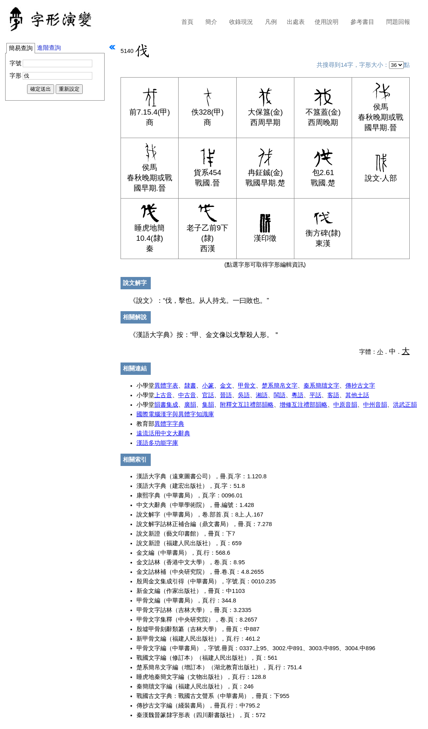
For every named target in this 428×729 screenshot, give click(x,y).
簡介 (211, 22)
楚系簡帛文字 (280, 385)
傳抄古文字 (360, 385)
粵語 (297, 395)
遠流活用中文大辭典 (163, 433)
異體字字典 (169, 424)
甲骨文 (247, 385)
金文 (226, 385)
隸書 (190, 385)
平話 (315, 395)
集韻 (208, 405)
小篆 (208, 385)
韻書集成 (166, 405)
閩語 (280, 395)
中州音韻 (375, 405)
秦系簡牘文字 (321, 385)
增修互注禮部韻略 (303, 405)
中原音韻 (345, 405)
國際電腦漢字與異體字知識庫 (175, 414)
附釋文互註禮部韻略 (247, 405)
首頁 (187, 22)
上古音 (163, 395)
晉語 (226, 395)
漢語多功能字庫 (157, 443)
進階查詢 (49, 48)
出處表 (296, 22)
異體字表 (166, 385)
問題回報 (398, 22)
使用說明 (327, 22)
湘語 (262, 395)
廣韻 (190, 405)
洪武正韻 (405, 405)
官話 (208, 395)
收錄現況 (241, 22)
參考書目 (362, 22)
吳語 (244, 395)
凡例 (271, 22)
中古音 (187, 395)
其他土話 (357, 395)
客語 (333, 395)
